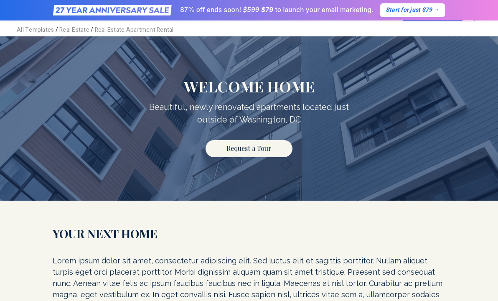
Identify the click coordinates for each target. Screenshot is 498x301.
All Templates (35, 30)
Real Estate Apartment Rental (134, 30)
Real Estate (74, 30)
